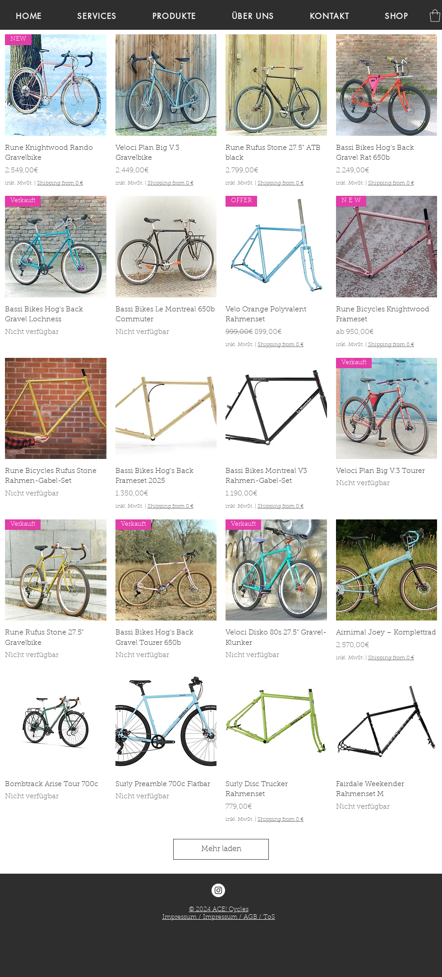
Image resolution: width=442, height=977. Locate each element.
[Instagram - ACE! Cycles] (218, 890)
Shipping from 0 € (60, 183)
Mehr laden (221, 849)
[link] (435, 15)
